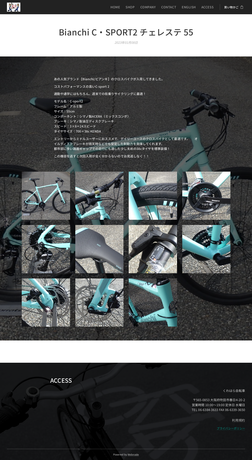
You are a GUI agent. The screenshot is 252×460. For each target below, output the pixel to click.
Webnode (133, 454)
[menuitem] (124, 7)
